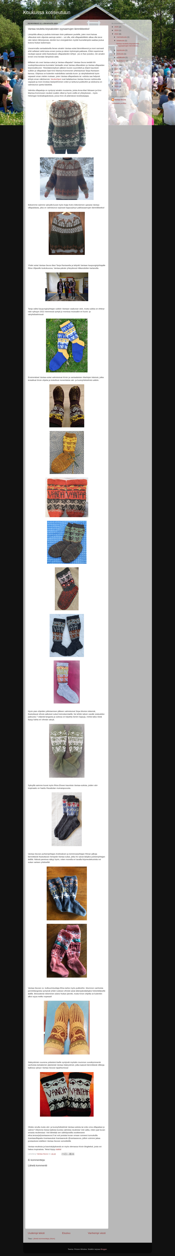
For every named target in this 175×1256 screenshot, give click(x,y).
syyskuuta (121, 50)
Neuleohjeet (56, 79)
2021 (116, 65)
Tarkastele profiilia (119, 103)
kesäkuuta (121, 57)
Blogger (104, 1249)
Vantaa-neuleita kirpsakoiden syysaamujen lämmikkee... (127, 45)
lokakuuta (121, 41)
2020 (116, 69)
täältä (58, 1149)
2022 (116, 34)
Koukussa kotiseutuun (46, 12)
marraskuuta (122, 37)
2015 (116, 86)
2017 (116, 79)
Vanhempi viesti (97, 1233)
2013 (116, 90)
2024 (116, 30)
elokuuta (120, 54)
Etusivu (66, 1233)
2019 (116, 72)
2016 (116, 83)
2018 (116, 76)
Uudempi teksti (36, 1233)
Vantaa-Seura (120, 100)
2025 (116, 27)
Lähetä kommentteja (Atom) (44, 1239)
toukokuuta (121, 61)
